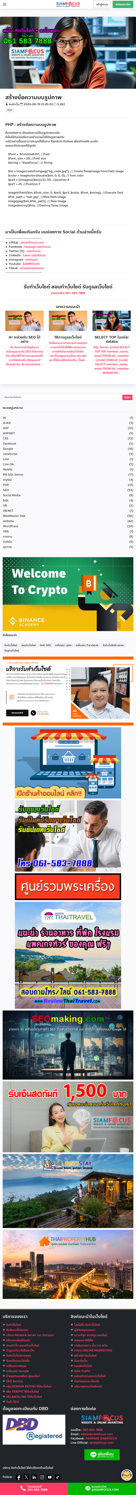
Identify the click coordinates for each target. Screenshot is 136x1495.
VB (5, 505)
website (8, 521)
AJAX (7, 423)
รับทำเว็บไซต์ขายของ (113, 645)
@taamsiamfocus (32, 268)
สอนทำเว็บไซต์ (28, 645)
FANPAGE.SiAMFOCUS (101, 1438)
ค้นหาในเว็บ (80, 1361)
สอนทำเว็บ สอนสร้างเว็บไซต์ (22, 1345)
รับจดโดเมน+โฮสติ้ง (17, 1361)
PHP (9, 110)
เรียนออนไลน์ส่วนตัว (18, 1340)
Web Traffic (82, 1371)
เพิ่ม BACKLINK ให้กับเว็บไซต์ (24, 1397)
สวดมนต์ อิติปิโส (83, 1340)
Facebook (9, 443)
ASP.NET (9, 433)
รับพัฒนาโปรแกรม (17, 1330)
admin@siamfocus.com (97, 1434)
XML (6, 531)
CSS (5, 438)
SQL (6, 500)
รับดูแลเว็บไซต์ (11, 650)
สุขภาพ (7, 547)
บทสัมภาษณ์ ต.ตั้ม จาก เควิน (90, 1345)
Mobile (7, 469)
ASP (6, 428)
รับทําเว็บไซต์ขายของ (18, 1355)
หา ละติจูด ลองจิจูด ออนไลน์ (90, 1335)
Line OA (8, 464)
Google (8, 449)
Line (6, 459)
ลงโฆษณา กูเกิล (63, 645)
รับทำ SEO (45, 645)
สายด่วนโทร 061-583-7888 (68, 293)
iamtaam (32, 259)
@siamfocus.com (32, 242)
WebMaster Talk (14, 516)
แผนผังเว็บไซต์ (83, 1366)
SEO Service (14, 1381)
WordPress (10, 526)
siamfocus (34, 251)
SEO (6, 490)
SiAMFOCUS (31, 264)
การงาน (7, 536)
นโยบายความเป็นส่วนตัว (88, 1386)
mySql (7, 480)
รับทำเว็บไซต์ (10, 645)
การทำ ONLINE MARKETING (93, 1350)
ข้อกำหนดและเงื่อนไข (86, 1381)
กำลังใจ (7, 542)
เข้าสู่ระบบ (102, 4)
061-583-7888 (93, 1430)
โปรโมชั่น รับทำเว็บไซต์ (87, 1325)
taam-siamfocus (34, 255)
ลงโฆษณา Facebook (87, 645)
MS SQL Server (13, 474)
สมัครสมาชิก (123, 4)
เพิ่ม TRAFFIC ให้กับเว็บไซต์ (22, 1391)
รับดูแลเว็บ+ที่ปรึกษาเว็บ (20, 1350)
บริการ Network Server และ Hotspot (30, 1335)
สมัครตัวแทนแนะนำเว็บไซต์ (90, 1376)
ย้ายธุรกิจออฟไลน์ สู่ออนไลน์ (23, 1376)
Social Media (11, 495)
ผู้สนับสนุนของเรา (84, 1330)
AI (4, 418)
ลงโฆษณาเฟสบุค (16, 1366)
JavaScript (10, 454)
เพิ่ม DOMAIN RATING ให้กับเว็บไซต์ (28, 1386)
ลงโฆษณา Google (17, 1371)
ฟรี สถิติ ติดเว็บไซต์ (85, 1355)
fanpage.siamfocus (37, 247)
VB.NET (8, 511)
